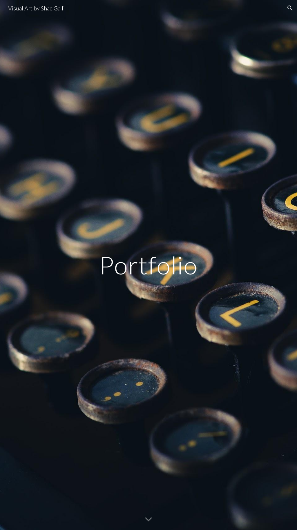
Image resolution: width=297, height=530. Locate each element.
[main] (148, 265)
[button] (290, 8)
